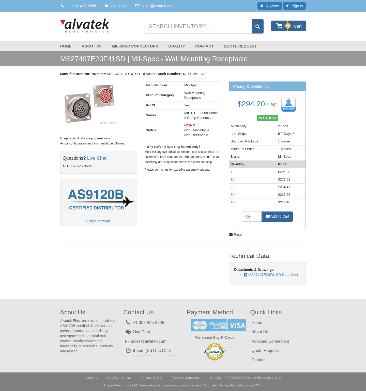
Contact (204, 46)
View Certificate (98, 221)
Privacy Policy (151, 378)
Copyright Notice (119, 378)
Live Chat (115, 6)
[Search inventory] (204, 26)
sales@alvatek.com (157, 6)
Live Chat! (97, 158)
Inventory (90, 378)
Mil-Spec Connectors (135, 46)
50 (232, 195)
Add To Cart (277, 216)
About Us (92, 46)
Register (270, 6)
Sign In (294, 6)
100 (233, 202)
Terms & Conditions (186, 378)
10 (232, 179)
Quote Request (240, 46)
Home (66, 46)
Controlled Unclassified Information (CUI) (233, 385)
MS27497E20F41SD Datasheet (273, 275)
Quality (176, 46)
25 (232, 187)
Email (238, 235)
